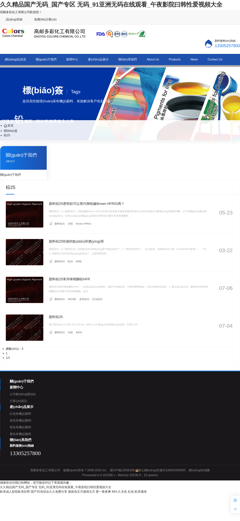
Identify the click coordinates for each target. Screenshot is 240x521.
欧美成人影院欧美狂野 (15, 491)
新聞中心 (72, 59)
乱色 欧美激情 (137, 491)
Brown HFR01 (83, 223)
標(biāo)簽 (10, 130)
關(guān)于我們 (46, 59)
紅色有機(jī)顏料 (20, 413)
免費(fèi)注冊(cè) (45, 19)
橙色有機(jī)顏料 (20, 427)
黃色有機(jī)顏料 (20, 420)
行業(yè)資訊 (18, 401)
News (194, 59)
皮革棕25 (84, 299)
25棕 (70, 223)
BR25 (79, 332)
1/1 (8, 357)
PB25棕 (72, 299)
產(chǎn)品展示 (98, 59)
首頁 (9, 125)
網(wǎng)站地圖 (199, 470)
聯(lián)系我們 (127, 59)
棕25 (7, 135)
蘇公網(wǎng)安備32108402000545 (162, 470)
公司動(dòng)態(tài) (23, 394)
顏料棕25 (59, 223)
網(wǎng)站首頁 (15, 59)
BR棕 (79, 261)
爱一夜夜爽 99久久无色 (111, 491)
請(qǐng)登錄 (14, 19)
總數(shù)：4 (14, 348)
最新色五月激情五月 (81, 491)
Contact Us (215, 59)
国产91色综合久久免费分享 (49, 491)
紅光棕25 (97, 299)
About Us (153, 59)
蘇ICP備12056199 (122, 470)
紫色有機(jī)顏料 (20, 434)
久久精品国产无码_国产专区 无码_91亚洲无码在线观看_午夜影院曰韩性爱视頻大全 (111, 4)
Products (175, 59)
